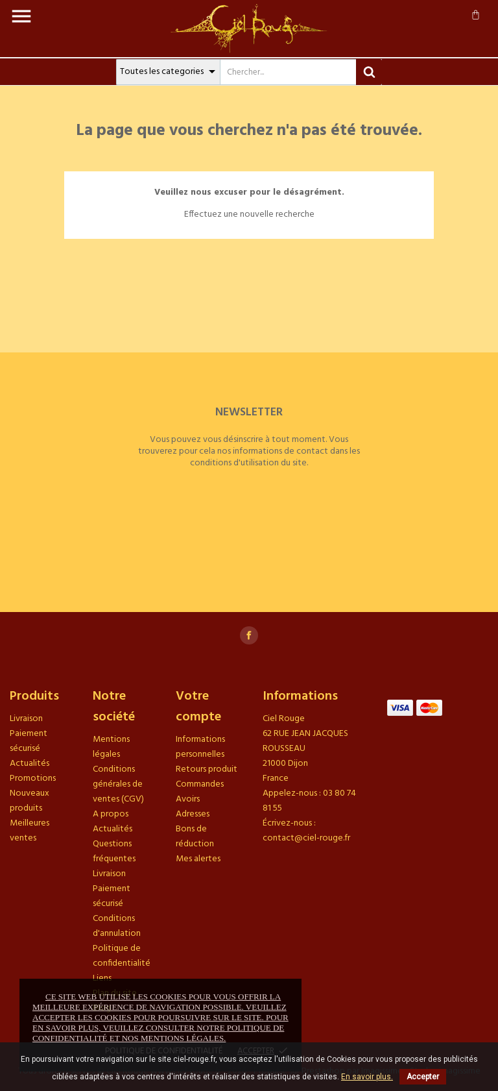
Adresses (192, 814)
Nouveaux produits (29, 801)
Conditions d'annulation (117, 926)
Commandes (200, 784)
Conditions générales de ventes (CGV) (118, 784)
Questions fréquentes (114, 851)
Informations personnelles (200, 747)
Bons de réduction (195, 837)
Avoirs (188, 799)
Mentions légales (111, 747)
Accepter (423, 1076)
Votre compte (198, 707)
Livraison (26, 718)
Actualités (29, 763)
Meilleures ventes (29, 831)
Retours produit (206, 769)
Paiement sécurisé (28, 741)
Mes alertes (198, 859)
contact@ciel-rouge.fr (306, 838)
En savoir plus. (367, 1076)
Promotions (33, 778)
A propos (110, 814)
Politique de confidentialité (121, 956)
